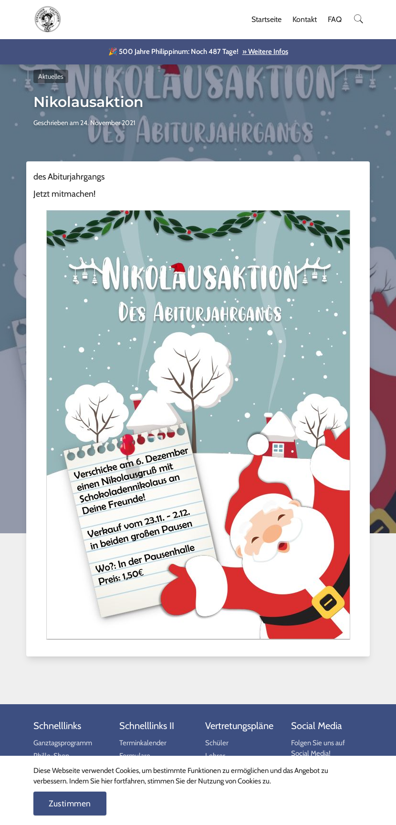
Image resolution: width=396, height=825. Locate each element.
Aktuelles (50, 76)
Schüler (217, 743)
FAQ (335, 19)
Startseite (266, 19)
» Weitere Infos (265, 51)
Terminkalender (143, 743)
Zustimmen (70, 803)
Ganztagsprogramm (62, 743)
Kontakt (304, 19)
